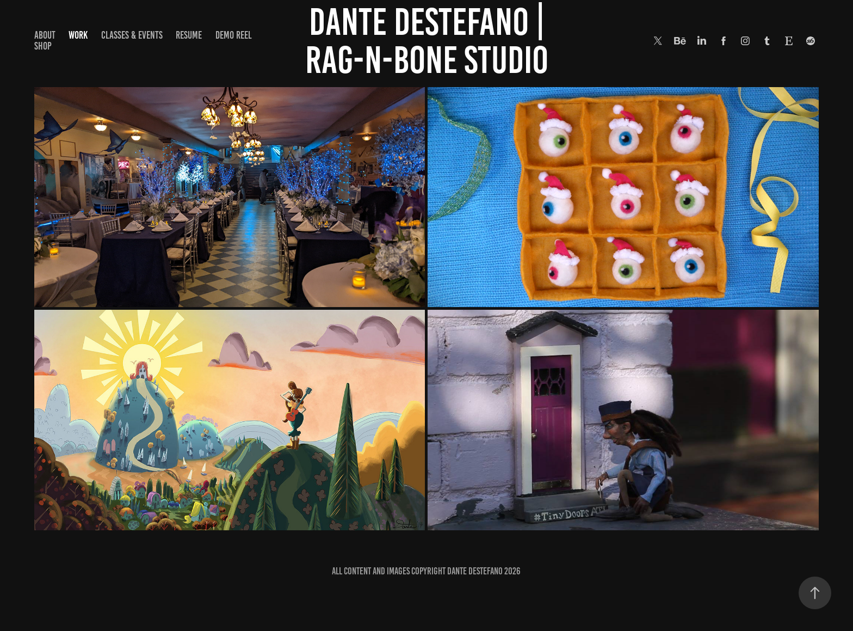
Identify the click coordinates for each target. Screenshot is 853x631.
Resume (189, 35)
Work (78, 35)
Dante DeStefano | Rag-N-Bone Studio (428, 41)
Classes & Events (132, 35)
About (44, 35)
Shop (43, 46)
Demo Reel (233, 35)
